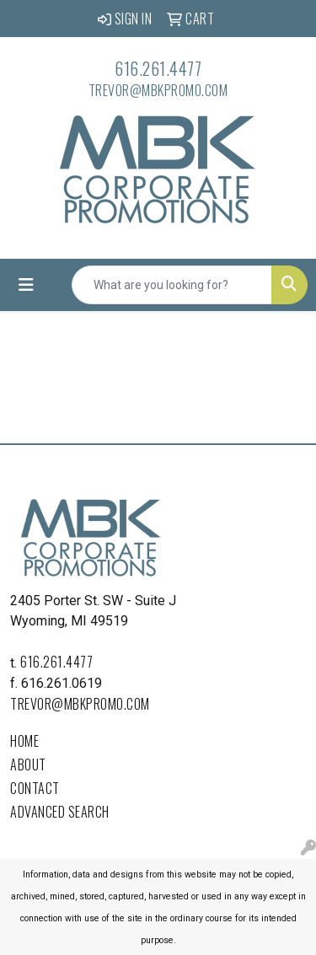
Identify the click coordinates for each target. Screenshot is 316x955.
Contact (35, 788)
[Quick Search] (172, 285)
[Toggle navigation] (26, 285)
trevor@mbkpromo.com (158, 90)
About (28, 764)
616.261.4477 (158, 68)
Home (24, 741)
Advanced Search (60, 812)
